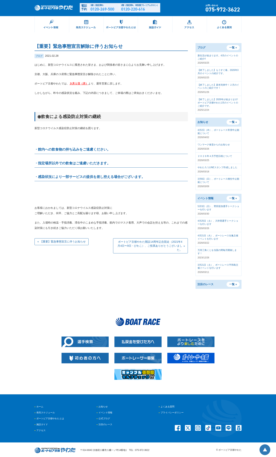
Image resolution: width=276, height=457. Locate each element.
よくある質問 (167, 406)
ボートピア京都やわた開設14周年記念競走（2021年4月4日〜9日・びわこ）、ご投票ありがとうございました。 (149, 245)
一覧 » (233, 47)
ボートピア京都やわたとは (50, 418)
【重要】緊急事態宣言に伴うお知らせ (63, 241)
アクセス (41, 430)
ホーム (39, 406)
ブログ (39, 56)
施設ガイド (42, 424)
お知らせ (103, 406)
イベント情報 (105, 412)
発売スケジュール (45, 412)
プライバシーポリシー (172, 412)
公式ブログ (104, 418)
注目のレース (105, 424)
